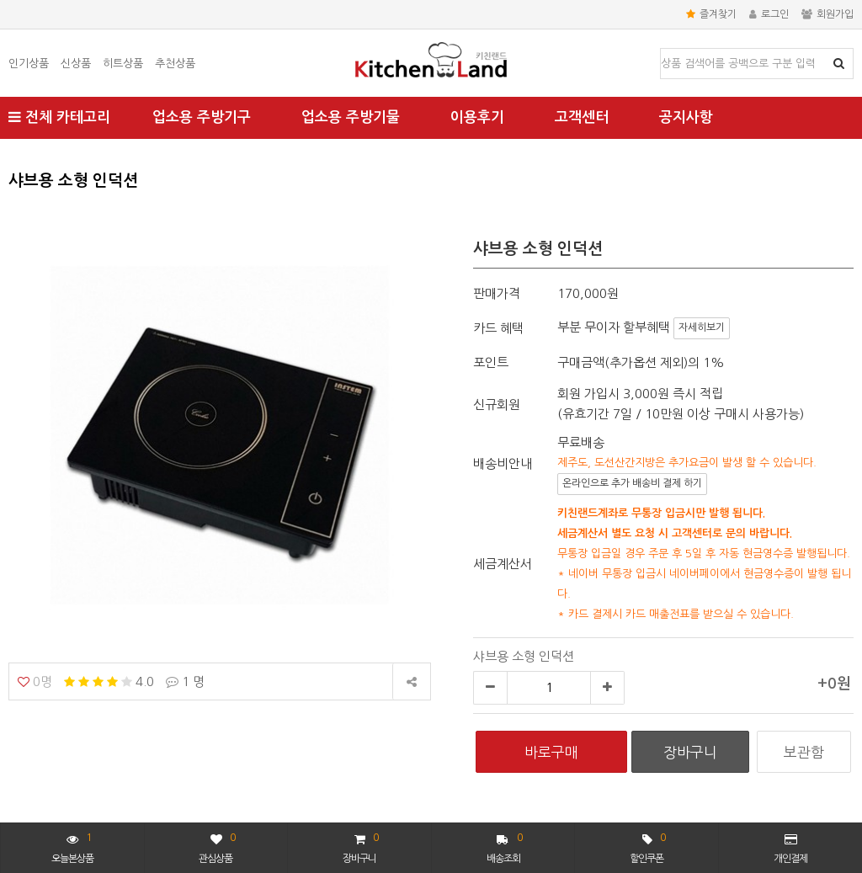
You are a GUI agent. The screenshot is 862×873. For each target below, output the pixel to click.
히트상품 (123, 63)
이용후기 (477, 117)
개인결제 (790, 848)
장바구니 (360, 846)
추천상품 (175, 63)
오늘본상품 (72, 846)
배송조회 (505, 846)
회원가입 (827, 14)
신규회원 (496, 404)
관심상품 (217, 846)
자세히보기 (701, 327)
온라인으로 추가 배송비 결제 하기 (632, 483)
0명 (35, 681)
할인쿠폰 (647, 846)
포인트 (490, 362)
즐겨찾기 (711, 14)
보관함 (804, 752)
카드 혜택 (498, 328)
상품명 (661, 49)
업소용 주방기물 (350, 117)
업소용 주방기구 (201, 117)
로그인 (769, 14)
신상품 (76, 63)
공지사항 (686, 117)
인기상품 (28, 63)
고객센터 (582, 117)
